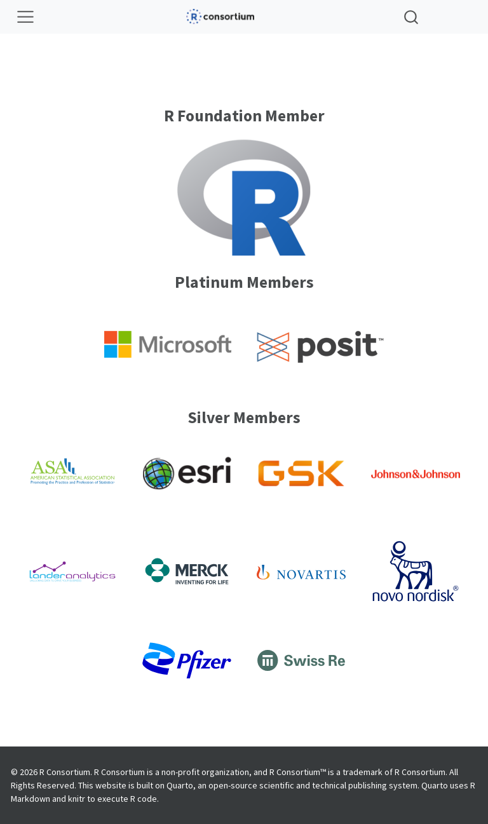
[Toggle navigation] (25, 17)
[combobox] (411, 17)
